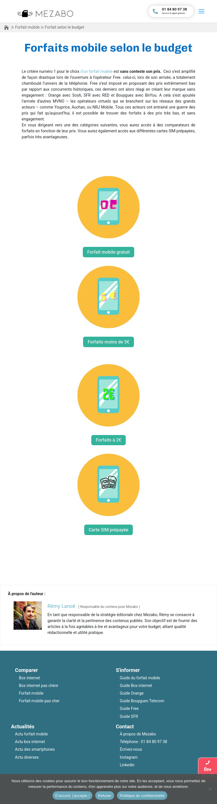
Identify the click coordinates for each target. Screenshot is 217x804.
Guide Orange (132, 693)
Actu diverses (27, 757)
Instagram (129, 757)
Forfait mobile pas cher (39, 701)
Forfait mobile (27, 27)
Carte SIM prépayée (109, 530)
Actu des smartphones (35, 749)
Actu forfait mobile (31, 734)
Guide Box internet (136, 685)
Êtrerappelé (207, 769)
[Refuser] (210, 789)
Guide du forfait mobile (140, 678)
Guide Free (129, 708)
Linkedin (127, 765)
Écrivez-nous (131, 749)
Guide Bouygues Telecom (142, 701)
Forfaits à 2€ (108, 440)
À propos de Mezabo (138, 734)
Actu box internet (30, 741)
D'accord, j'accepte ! (72, 796)
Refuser (104, 796)
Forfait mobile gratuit (108, 252)
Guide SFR (129, 716)
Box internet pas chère (38, 685)
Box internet (29, 678)
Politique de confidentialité (142, 796)
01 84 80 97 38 (154, 741)
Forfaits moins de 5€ (108, 342)
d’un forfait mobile (97, 71)
